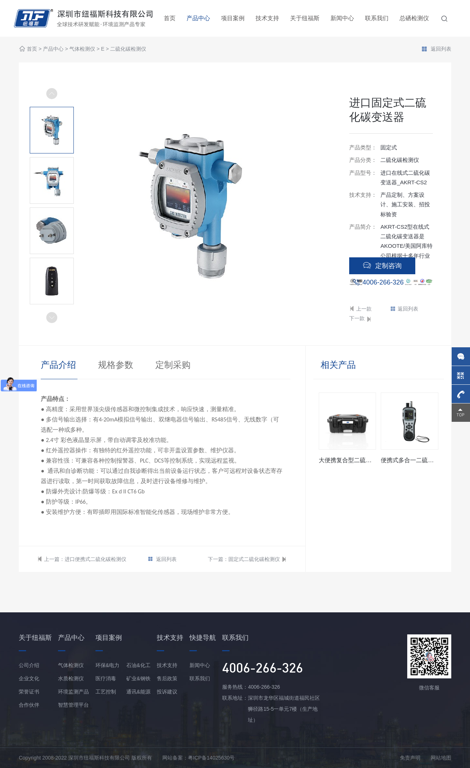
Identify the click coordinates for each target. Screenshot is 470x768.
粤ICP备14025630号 (211, 758)
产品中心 (198, 18)
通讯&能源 (138, 692)
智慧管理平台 (73, 705)
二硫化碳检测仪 (128, 49)
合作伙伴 (29, 705)
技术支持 (267, 18)
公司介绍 (29, 665)
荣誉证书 (29, 692)
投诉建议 (167, 692)
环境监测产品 (73, 692)
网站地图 (441, 758)
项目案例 (233, 18)
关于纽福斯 (304, 18)
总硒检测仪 (414, 18)
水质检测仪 (71, 678)
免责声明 (410, 758)
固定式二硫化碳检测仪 (254, 559)
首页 (170, 18)
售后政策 (167, 678)
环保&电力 (107, 665)
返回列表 (436, 49)
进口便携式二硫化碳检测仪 (95, 559)
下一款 (360, 318)
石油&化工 (138, 665)
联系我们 (376, 18)
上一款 (360, 309)
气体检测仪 (82, 49)
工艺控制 (105, 692)
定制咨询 (382, 265)
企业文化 (29, 678)
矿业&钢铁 (138, 678)
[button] (51, 317)
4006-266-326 (383, 282)
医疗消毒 (105, 678)
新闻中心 (342, 18)
